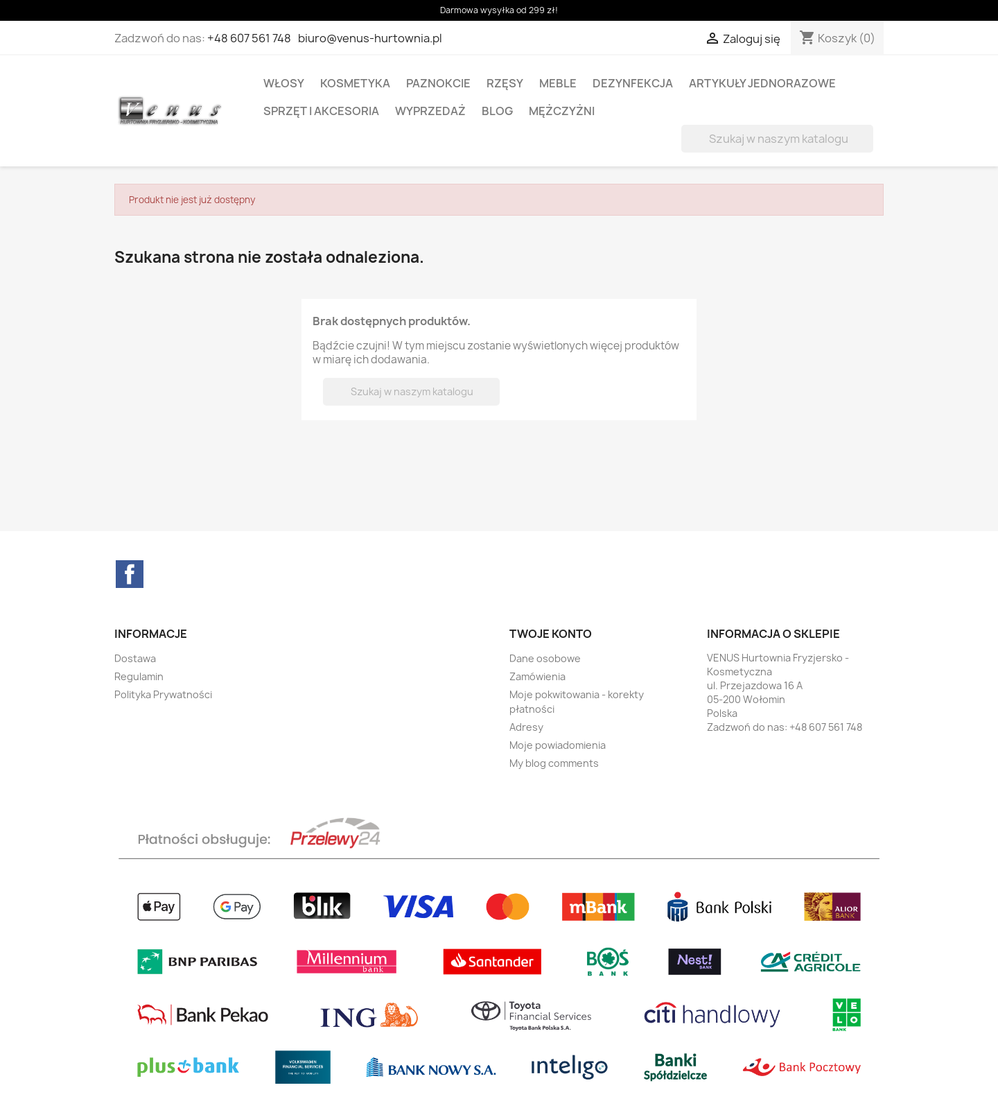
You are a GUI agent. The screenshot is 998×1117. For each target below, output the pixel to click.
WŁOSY (283, 83)
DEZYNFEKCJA (633, 83)
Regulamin (139, 676)
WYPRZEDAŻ (430, 111)
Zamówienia (537, 676)
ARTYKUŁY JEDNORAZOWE (762, 83)
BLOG (497, 111)
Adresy (526, 727)
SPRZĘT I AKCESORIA (321, 111)
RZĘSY (505, 83)
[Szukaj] (777, 139)
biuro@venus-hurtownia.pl (370, 38)
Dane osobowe (545, 658)
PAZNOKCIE (438, 83)
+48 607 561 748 (249, 38)
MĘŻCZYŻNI (562, 111)
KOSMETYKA (355, 83)
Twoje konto (550, 633)
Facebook (129, 574)
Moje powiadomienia (557, 745)
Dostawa (135, 658)
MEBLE (558, 83)
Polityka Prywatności (163, 694)
